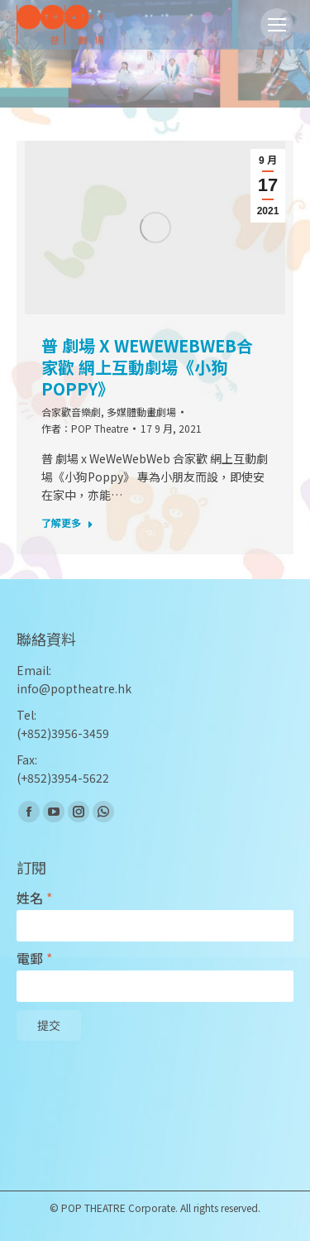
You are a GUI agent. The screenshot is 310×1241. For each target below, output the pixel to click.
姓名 (34, 898)
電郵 (34, 958)
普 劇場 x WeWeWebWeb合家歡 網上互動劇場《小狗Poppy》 (147, 367)
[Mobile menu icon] (276, 24)
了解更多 (67, 522)
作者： (84, 428)
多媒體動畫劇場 (141, 412)
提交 (48, 1026)
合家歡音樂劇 (71, 412)
